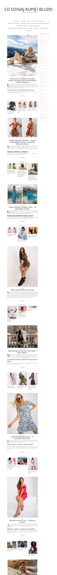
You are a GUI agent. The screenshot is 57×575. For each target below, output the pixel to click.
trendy (20, 357)
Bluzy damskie (29, 28)
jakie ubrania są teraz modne (22, 25)
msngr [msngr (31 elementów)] (41, 92)
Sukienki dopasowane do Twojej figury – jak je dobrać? (22, 352)
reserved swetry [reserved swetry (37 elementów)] (43, 96)
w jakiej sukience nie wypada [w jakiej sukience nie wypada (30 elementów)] (44, 112)
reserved (22, 77)
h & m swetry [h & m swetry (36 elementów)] (42, 58)
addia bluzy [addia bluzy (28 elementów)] (42, 35)
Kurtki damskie (42, 28)
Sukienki (10, 440)
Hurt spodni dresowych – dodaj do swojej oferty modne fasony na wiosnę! (22, 315)
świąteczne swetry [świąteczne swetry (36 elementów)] (43, 121)
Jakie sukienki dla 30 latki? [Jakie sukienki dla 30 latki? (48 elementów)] (44, 66)
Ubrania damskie (22, 205)
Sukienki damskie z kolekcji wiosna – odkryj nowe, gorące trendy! (12, 467)
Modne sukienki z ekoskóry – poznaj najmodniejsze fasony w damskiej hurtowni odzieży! (22, 142)
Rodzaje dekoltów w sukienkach (14, 23)
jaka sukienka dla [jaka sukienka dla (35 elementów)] (43, 61)
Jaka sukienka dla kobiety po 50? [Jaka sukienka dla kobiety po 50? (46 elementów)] (44, 64)
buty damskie (36, 28)
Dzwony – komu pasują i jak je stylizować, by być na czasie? (32, 236)
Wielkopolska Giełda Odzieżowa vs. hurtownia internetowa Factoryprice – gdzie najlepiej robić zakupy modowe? (22, 174)
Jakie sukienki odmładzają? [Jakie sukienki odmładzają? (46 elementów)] (44, 69)
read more (22, 95)
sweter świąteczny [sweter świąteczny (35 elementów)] (43, 103)
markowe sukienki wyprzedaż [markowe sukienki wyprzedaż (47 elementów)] (44, 83)
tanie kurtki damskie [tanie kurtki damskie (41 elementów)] (44, 106)
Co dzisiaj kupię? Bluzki (28, 9)
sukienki (32, 145)
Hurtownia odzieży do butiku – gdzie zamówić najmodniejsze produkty (11, 171)
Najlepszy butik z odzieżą (25, 23)
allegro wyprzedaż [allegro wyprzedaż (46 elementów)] (43, 41)
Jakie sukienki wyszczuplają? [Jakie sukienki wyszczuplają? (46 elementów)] (44, 72)
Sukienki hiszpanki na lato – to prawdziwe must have (22, 437)
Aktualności (22, 288)
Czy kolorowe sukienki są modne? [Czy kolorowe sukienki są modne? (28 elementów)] (44, 50)
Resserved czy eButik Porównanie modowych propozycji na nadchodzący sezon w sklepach (22, 80)
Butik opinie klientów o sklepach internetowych (40, 23)
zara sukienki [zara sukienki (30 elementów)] (42, 114)
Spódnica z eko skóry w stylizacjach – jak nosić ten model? (22, 110)
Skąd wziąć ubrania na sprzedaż (22, 290)
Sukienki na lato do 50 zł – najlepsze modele (22, 521)
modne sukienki (26, 217)
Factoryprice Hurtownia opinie (34, 25)
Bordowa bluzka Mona (32, 554)
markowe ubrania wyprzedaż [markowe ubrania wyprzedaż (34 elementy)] (44, 87)
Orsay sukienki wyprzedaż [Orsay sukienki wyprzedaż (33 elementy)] (44, 94)
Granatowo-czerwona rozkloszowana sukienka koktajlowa (32, 387)
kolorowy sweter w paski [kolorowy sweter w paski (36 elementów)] (44, 77)
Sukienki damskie (22, 349)
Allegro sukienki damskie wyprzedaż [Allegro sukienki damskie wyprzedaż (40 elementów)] (44, 38)
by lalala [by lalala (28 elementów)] (42, 48)
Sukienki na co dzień (22, 435)
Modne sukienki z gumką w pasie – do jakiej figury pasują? (22, 208)
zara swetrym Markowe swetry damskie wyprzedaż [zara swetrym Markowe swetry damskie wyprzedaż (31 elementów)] (44, 118)
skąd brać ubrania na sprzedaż (22, 296)
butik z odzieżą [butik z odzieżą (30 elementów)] (43, 46)
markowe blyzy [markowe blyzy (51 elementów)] (43, 80)
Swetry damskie (29, 30)
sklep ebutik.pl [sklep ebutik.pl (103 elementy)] (43, 98)
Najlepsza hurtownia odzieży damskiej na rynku (17, 28)
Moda (47, 28)
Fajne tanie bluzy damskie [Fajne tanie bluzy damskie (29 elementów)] (44, 54)
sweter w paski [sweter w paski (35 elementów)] (43, 101)
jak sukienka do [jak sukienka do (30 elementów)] (43, 75)
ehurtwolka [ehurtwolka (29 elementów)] (42, 52)
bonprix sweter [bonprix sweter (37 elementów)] (43, 43)
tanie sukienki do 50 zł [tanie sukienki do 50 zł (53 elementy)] (44, 108)
